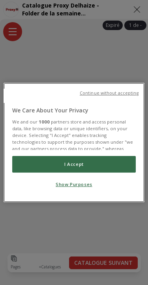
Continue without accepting (109, 93)
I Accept (74, 164)
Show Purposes (74, 184)
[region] (74, 142)
